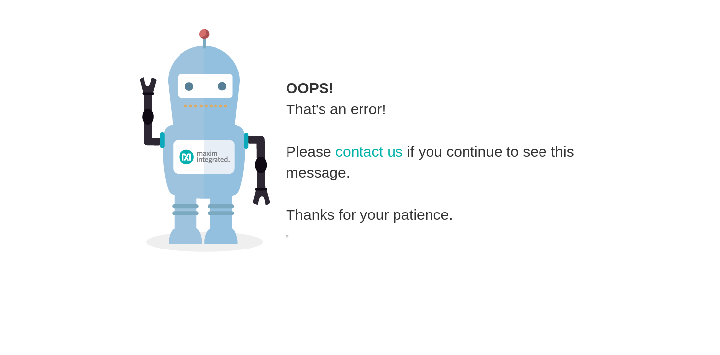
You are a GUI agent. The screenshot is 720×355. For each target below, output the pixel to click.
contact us (369, 151)
